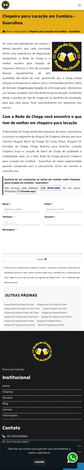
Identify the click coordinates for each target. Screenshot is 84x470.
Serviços (7, 398)
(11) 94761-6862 (50, 188)
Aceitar (39, 462)
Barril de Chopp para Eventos (51, 324)
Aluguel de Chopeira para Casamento (21, 316)
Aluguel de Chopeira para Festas (19, 320)
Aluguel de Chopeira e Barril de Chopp (21, 312)
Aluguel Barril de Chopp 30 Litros (19, 304)
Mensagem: (9, 229)
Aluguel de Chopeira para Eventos (56, 316)
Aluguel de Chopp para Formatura (19, 324)
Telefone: (8, 217)
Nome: (6, 204)
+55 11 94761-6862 (15, 442)
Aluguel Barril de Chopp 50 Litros (52, 304)
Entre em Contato (13, 369)
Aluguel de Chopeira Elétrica (54, 312)
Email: (49, 204)
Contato (7, 409)
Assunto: (50, 217)
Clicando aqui (26, 191)
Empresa (7, 392)
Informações (10, 415)
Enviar (42, 259)
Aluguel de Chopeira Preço (49, 320)
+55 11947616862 (15, 436)
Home (6, 386)
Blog (5, 404)
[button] (79, 5)
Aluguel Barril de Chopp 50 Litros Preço (22, 308)
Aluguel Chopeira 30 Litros (55, 308)
